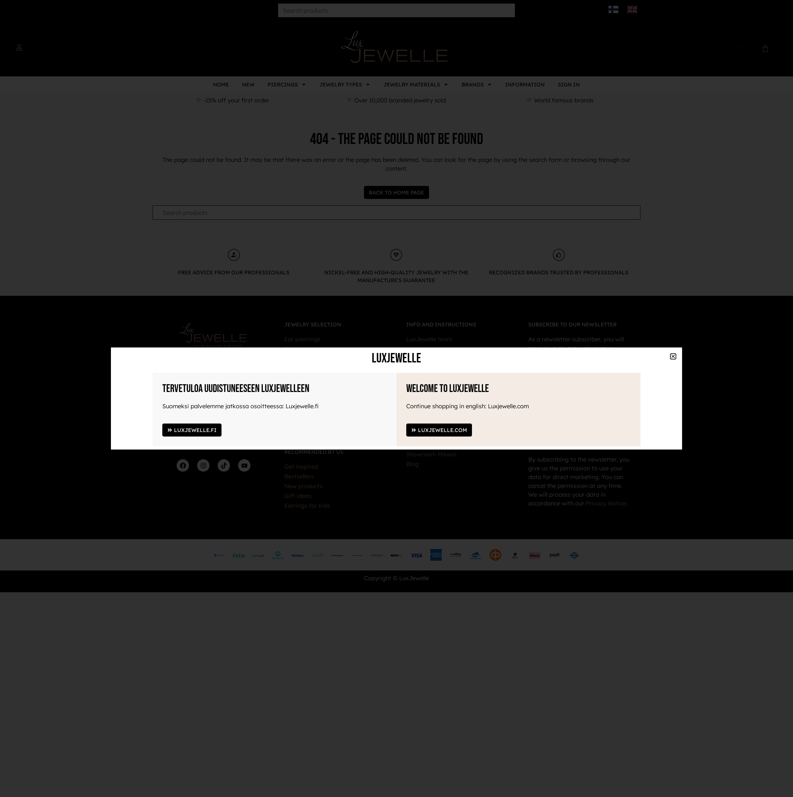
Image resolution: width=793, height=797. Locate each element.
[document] (396, 398)
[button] (673, 356)
